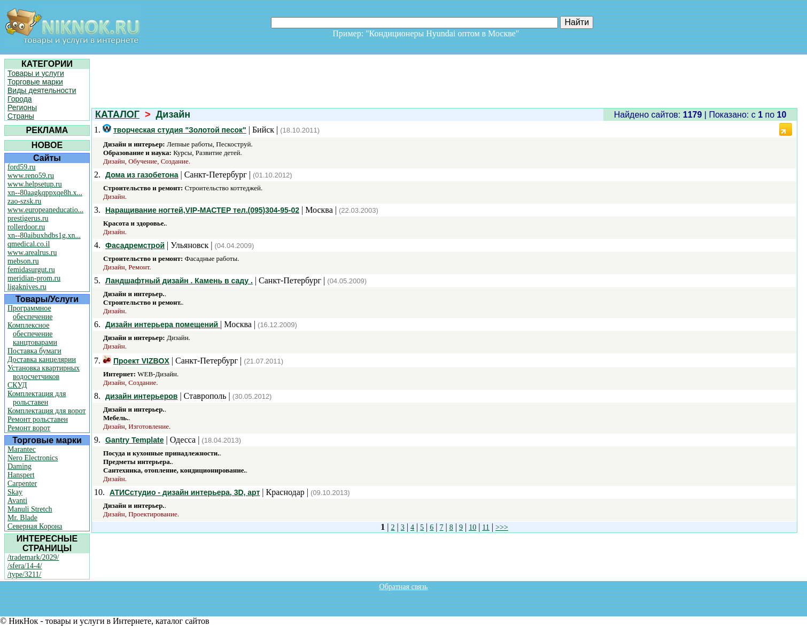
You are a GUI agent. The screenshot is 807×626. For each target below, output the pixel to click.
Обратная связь (403, 587)
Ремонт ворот (28, 428)
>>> (501, 527)
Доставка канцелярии (41, 359)
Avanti (17, 501)
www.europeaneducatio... (45, 210)
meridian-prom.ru (33, 278)
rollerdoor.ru (26, 227)
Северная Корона (34, 526)
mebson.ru (23, 261)
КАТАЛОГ (117, 114)
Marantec (21, 449)
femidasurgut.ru (31, 270)
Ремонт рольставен (37, 419)
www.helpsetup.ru (34, 184)
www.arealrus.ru (32, 253)
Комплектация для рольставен (36, 398)
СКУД (17, 385)
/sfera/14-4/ (24, 566)
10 (472, 527)
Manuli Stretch (29, 509)
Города (19, 99)
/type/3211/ (24, 574)
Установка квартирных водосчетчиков (43, 372)
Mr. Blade (22, 518)
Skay (14, 492)
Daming (19, 466)
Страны (20, 116)
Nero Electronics (32, 458)
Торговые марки (35, 82)
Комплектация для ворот (46, 411)
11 (485, 527)
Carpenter (22, 484)
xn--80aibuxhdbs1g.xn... (44, 235)
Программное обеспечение (30, 312)
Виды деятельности (41, 90)
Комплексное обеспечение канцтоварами (32, 333)
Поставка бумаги (34, 351)
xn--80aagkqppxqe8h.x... (44, 193)
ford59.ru (21, 167)
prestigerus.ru (28, 218)
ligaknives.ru (26, 287)
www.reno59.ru (30, 176)
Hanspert (21, 475)
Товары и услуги (35, 73)
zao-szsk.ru (24, 201)
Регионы (22, 107)
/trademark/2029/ (33, 557)
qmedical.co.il (28, 244)
